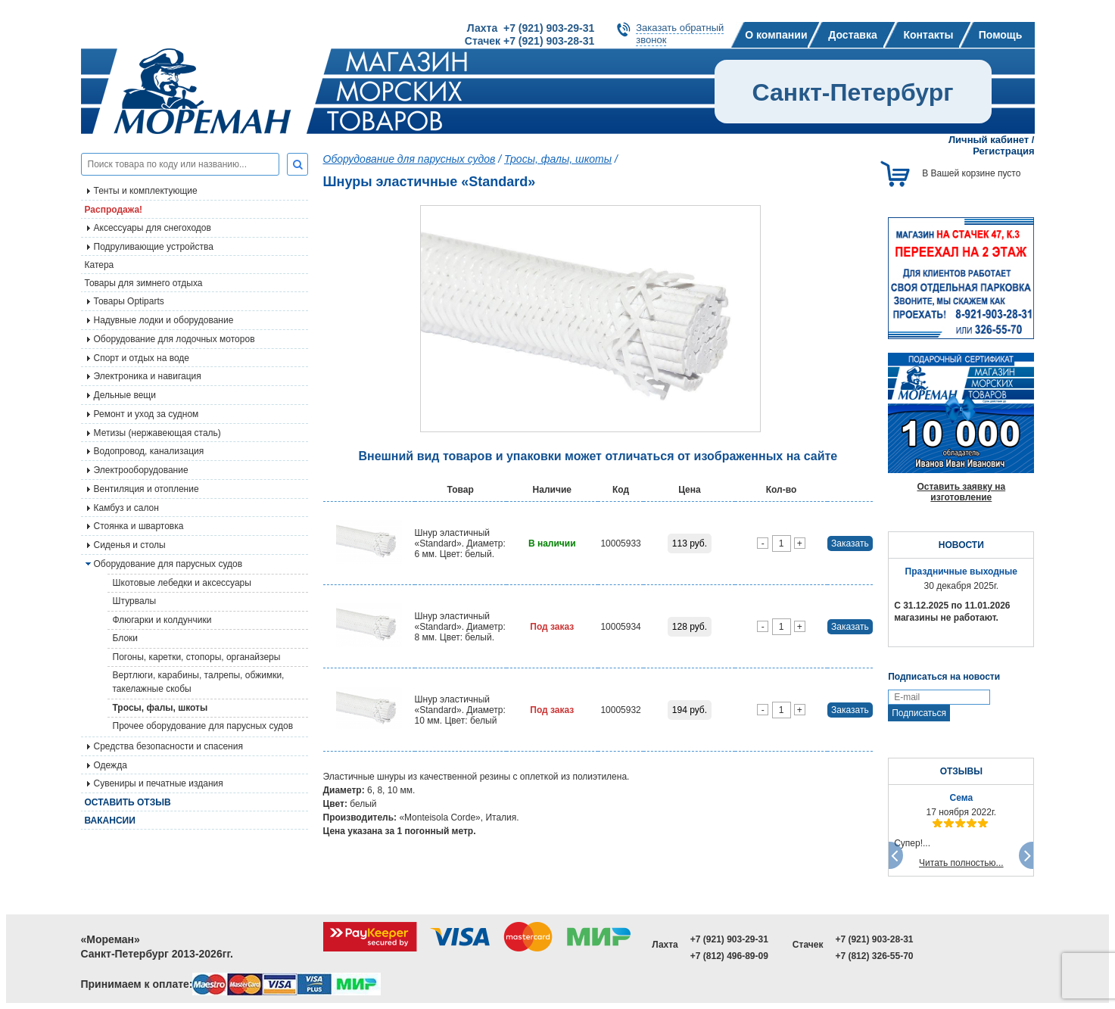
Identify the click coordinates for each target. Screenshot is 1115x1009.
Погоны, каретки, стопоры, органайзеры (197, 657)
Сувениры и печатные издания (158, 783)
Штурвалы (135, 601)
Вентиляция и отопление (146, 489)
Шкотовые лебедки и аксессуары (182, 583)
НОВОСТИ (961, 545)
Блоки (126, 638)
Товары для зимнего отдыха (144, 283)
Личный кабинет (988, 139)
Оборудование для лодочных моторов (174, 339)
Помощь (1001, 35)
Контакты (928, 35)
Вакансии (110, 820)
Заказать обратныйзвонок (680, 33)
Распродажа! (114, 209)
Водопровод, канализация (149, 451)
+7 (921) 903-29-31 (729, 939)
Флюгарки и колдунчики (162, 620)
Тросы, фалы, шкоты (160, 707)
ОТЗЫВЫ (961, 771)
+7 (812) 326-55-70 (874, 956)
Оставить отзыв (128, 802)
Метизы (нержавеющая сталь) (157, 433)
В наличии (552, 543)
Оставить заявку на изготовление (961, 492)
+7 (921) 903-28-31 (874, 939)
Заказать (850, 543)
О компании (776, 35)
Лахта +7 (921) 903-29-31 (530, 28)
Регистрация (1003, 151)
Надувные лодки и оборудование (164, 320)
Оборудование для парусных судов (168, 564)
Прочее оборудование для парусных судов (203, 726)
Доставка (852, 35)
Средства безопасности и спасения (168, 746)
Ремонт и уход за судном (146, 414)
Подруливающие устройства (153, 246)
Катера (99, 265)
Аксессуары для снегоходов (152, 228)
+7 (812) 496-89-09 (729, 956)
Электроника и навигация (147, 376)
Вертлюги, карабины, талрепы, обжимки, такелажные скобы (199, 682)
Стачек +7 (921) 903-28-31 (529, 41)
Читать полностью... (961, 863)
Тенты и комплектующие (146, 190)
